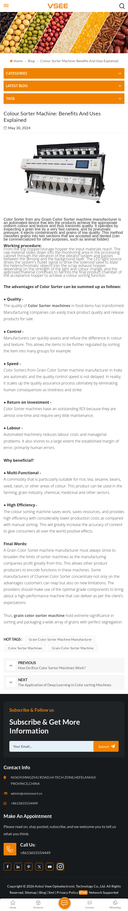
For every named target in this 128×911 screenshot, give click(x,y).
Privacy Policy (67, 892)
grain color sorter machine (72, 648)
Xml (51, 892)
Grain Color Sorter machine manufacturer (60, 639)
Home (16, 61)
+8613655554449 (24, 803)
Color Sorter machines (25, 648)
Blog (31, 61)
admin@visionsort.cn (26, 793)
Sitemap (31, 892)
